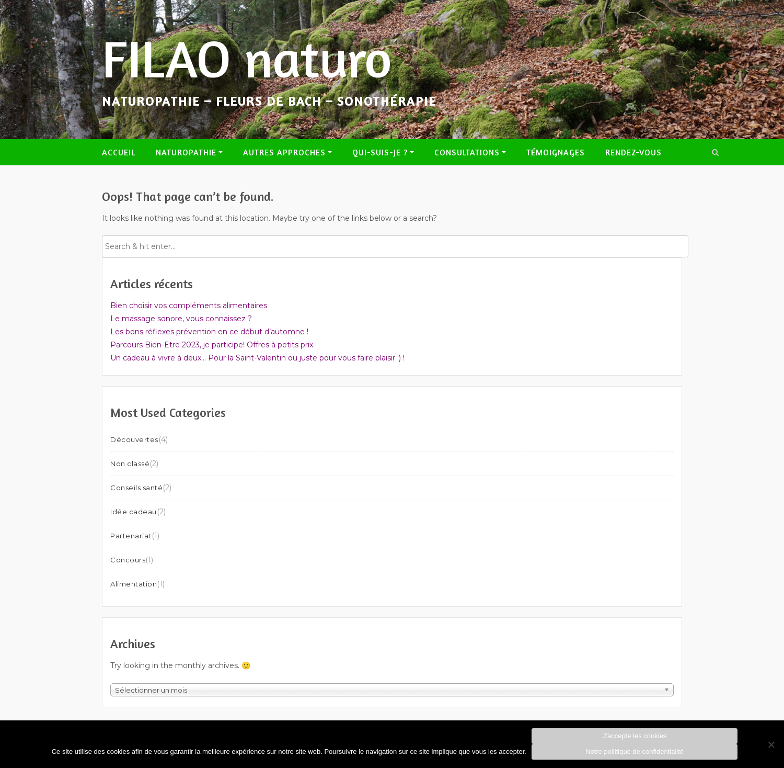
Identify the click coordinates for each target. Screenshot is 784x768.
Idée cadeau (133, 511)
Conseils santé (136, 487)
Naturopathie (186, 152)
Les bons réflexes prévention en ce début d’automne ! (209, 331)
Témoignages (555, 152)
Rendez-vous (633, 152)
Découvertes (134, 439)
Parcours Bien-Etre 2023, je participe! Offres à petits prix (211, 344)
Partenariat (131, 536)
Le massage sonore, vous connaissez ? (181, 318)
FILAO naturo (247, 58)
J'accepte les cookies (634, 736)
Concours (127, 560)
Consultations (467, 152)
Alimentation (133, 584)
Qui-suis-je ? (380, 152)
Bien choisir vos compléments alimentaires (188, 305)
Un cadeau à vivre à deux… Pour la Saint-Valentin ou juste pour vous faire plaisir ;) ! (257, 358)
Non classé (129, 463)
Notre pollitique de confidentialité (634, 751)
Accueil (118, 152)
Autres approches (284, 152)
